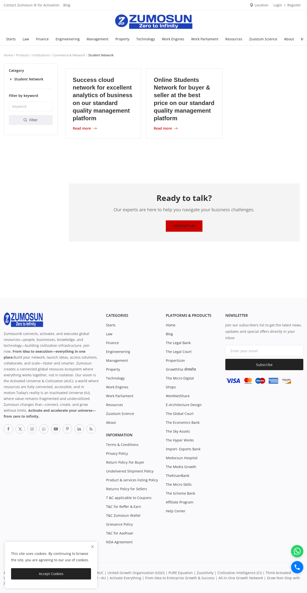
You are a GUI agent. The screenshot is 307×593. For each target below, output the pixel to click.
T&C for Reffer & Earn (123, 506)
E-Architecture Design (184, 404)
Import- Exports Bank (183, 449)
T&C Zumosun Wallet (123, 515)
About (289, 39)
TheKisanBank (177, 475)
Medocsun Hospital (182, 458)
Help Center (175, 511)
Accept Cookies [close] (51, 573)
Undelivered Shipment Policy (130, 471)
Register (294, 5)
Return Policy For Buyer (125, 462)
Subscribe (264, 364)
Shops (171, 387)
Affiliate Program (179, 502)
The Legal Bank (178, 342)
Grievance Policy (119, 524)
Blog (66, 5)
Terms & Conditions (122, 444)
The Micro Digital (180, 378)
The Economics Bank (183, 422)
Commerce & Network (69, 55)
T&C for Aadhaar (119, 533)
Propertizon (175, 360)
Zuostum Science (263, 39)
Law (26, 39)
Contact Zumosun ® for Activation (32, 5)
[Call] (297, 567)
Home (8, 55)
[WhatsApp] (297, 551)
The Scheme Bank (180, 493)
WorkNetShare (178, 396)
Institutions (40, 55)
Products (22, 55)
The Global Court (180, 413)
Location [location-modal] (259, 5)
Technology (145, 39)
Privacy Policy (117, 453)
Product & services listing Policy (132, 480)
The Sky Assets (178, 431)
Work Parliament (204, 39)
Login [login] (277, 5)
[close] (92, 546)
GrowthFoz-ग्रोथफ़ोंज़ (181, 369)
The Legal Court (179, 351)
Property (122, 39)
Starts (11, 39)
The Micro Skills (179, 484)
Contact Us (184, 226)
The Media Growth (181, 466)
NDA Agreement (119, 542)
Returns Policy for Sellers (126, 489)
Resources (233, 39)
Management (97, 39)
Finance (42, 39)
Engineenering (68, 39)
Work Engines (173, 39)
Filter (31, 120)
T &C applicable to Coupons (129, 497)
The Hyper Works (180, 440)
